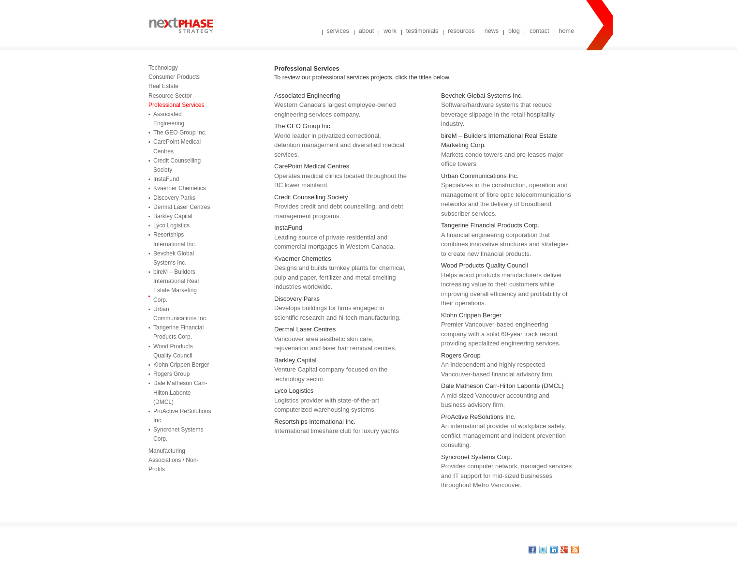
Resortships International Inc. (174, 239)
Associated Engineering (168, 119)
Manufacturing (166, 450)
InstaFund (166, 179)
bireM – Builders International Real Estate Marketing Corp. (176, 285)
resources (461, 31)
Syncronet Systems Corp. (178, 434)
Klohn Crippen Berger (181, 364)
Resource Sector (170, 95)
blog (514, 31)
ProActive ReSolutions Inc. (182, 416)
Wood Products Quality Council (173, 351)
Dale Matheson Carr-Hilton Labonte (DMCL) (180, 392)
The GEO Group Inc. (179, 132)
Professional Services (176, 105)
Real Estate (163, 86)
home (566, 31)
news (492, 31)
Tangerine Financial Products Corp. (178, 332)
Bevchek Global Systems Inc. (173, 258)
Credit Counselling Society (177, 165)
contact (539, 31)
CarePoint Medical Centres (177, 146)
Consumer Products (174, 77)
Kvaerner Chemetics (179, 188)
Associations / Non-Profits (173, 465)
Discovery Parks (174, 197)
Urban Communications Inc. (180, 314)
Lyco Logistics (171, 225)
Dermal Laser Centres (181, 207)
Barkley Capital (172, 216)
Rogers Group (171, 374)
